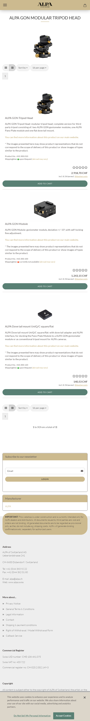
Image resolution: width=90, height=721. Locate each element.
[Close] (84, 697)
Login (45, 479)
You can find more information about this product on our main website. (42, 137)
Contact (10, 619)
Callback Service (14, 635)
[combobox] (23, 67)
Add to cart (45, 183)
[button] (6, 67)
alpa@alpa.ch (16, 578)
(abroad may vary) (40, 159)
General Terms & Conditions (20, 609)
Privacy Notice (13, 603)
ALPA (8, 506)
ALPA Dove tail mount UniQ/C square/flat (29, 326)
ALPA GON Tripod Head (19, 117)
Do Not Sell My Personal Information (32, 715)
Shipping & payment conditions (21, 625)
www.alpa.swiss (16, 582)
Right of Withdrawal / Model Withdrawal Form (29, 630)
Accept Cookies (63, 715)
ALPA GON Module (16, 223)
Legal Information (15, 614)
